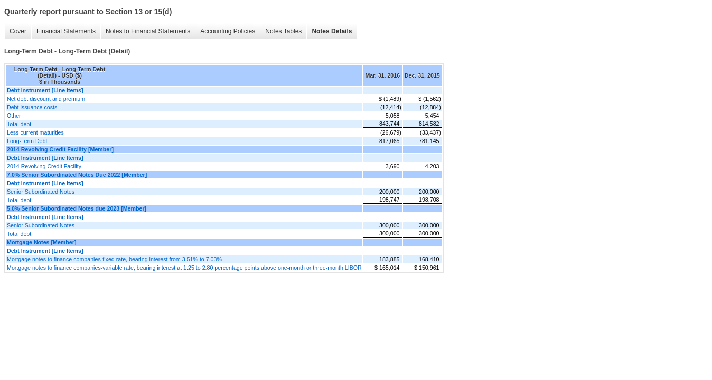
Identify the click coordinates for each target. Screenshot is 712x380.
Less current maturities (35, 132)
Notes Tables (283, 31)
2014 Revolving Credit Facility (44, 166)
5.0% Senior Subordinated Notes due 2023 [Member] (76, 208)
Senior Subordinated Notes (40, 191)
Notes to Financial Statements (148, 31)
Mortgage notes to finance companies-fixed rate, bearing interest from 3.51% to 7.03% (114, 259)
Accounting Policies (227, 31)
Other (14, 115)
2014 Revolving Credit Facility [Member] (60, 149)
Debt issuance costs (32, 107)
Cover (18, 31)
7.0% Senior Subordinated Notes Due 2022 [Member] (77, 175)
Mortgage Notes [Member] (41, 242)
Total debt (19, 124)
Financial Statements (66, 31)
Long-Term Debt (27, 141)
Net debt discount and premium (46, 99)
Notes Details (332, 31)
